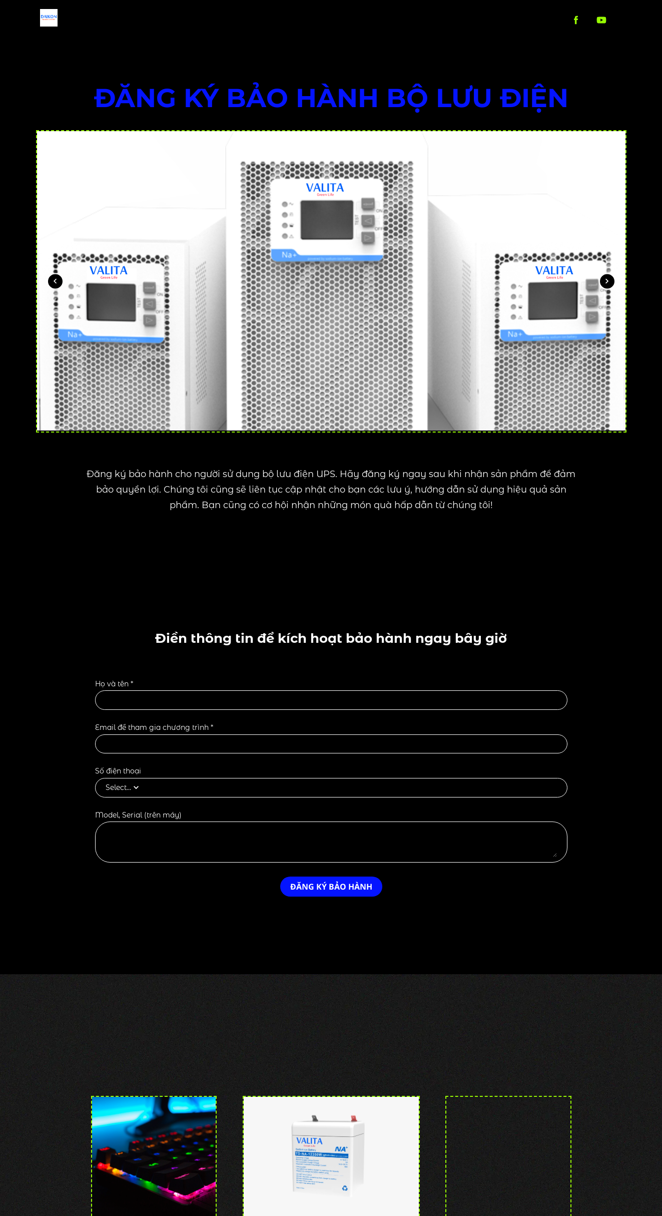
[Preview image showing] (331, 281)
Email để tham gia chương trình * (154, 727)
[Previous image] (55, 281)
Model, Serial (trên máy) (138, 815)
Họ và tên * (114, 684)
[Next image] (607, 281)
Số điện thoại (118, 771)
